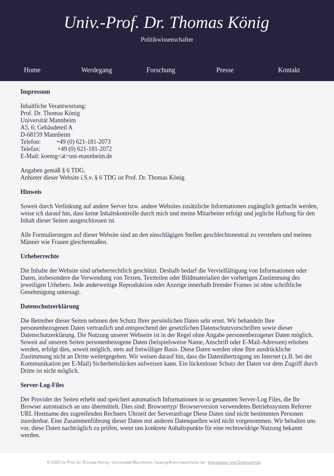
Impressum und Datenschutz (234, 462)
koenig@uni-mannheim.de (180, 462)
